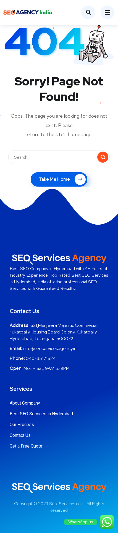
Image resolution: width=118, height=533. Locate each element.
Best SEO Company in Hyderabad (42, 268)
